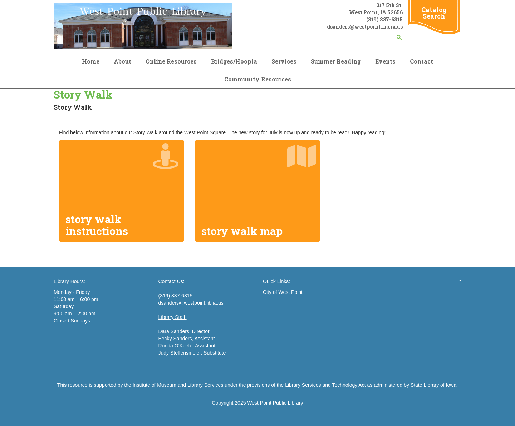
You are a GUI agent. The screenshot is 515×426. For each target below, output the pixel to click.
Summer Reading (336, 61)
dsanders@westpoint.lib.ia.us (191, 303)
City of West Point (283, 292)
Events (385, 61)
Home (90, 61)
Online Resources (171, 61)
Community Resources (257, 79)
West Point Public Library (275, 403)
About (122, 61)
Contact (421, 61)
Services (283, 61)
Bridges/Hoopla (234, 61)
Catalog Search (434, 12)
